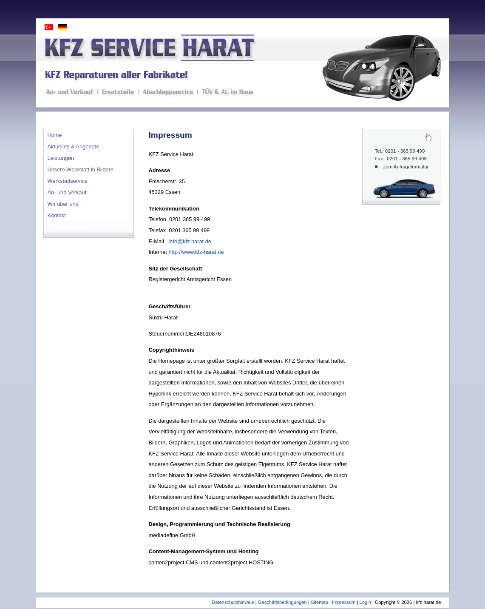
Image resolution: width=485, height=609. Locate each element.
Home (55, 135)
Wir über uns (63, 204)
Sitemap (319, 602)
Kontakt (57, 215)
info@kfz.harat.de (189, 241)
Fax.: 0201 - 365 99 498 (401, 158)
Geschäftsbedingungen (282, 602)
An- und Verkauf (67, 192)
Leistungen (61, 158)
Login (365, 602)
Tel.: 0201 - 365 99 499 (400, 151)
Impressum (343, 602)
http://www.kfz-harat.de (196, 252)
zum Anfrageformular (406, 166)
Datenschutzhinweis (233, 602)
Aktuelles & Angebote (73, 146)
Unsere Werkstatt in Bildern (81, 169)
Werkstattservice (68, 181)
